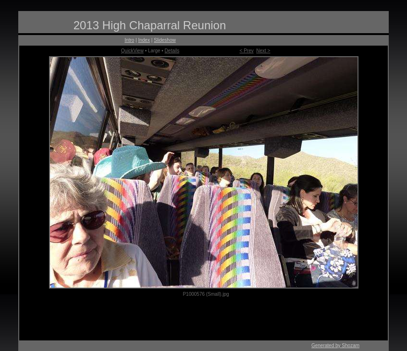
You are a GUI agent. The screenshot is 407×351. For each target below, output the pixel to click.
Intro (129, 40)
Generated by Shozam (335, 345)
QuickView (132, 50)
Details (172, 50)
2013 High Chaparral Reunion (150, 25)
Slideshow (165, 40)
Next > (263, 50)
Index (143, 40)
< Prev (247, 50)
